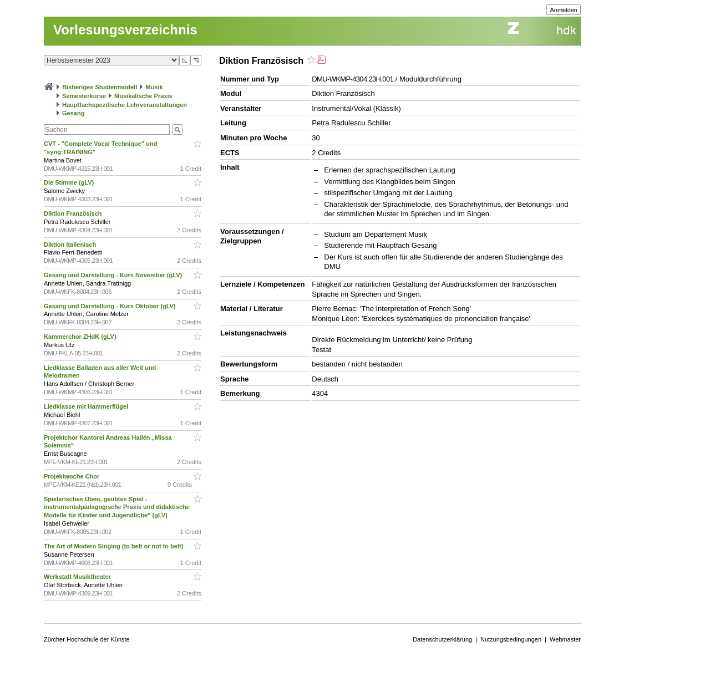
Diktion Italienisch (71, 244)
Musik (154, 87)
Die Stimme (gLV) (69, 182)
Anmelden (563, 10)
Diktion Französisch (74, 213)
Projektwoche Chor (72, 476)
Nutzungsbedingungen (510, 639)
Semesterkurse (84, 96)
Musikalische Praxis (143, 96)
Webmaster (565, 639)
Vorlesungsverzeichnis (125, 29)
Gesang (73, 113)
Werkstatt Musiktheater (78, 576)
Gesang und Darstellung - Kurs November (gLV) (114, 275)
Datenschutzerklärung (442, 639)
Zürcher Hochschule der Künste (87, 639)
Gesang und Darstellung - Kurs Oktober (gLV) (111, 306)
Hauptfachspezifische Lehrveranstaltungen (124, 104)
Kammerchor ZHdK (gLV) (81, 336)
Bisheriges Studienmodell (99, 87)
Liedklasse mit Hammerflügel (87, 406)
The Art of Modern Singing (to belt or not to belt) (114, 546)
